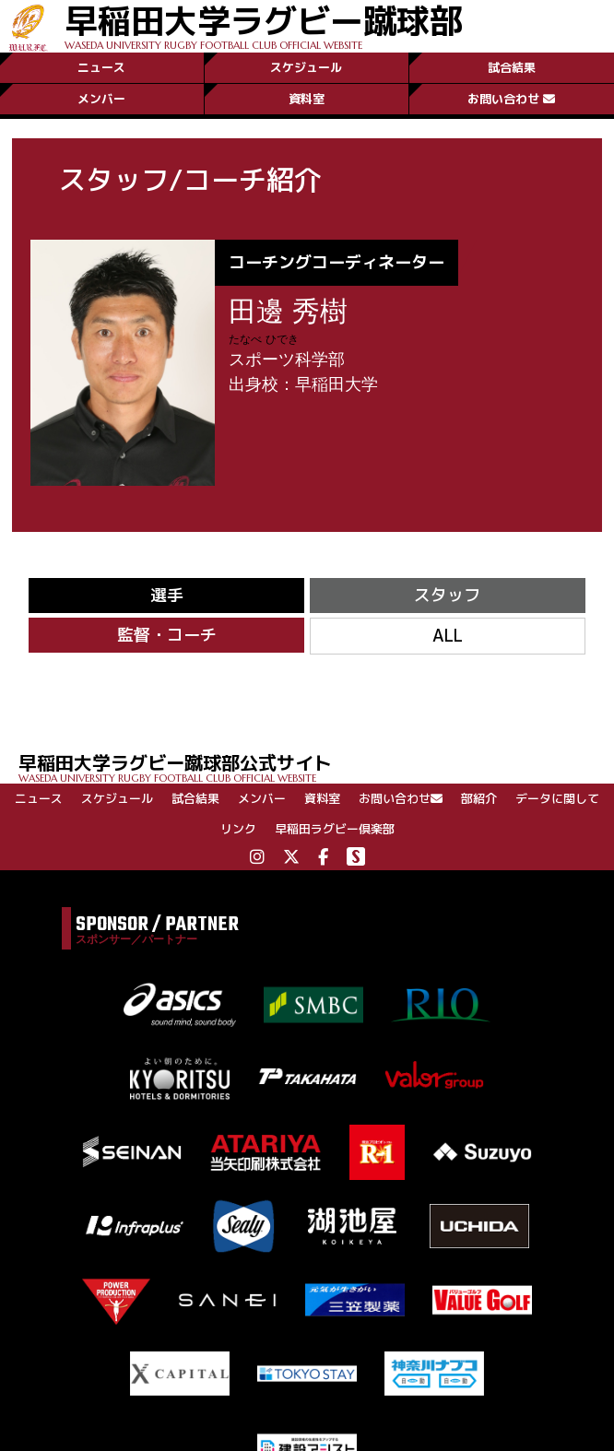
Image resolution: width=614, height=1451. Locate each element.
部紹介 (479, 798)
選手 (166, 595)
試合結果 (512, 67)
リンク (238, 828)
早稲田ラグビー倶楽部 (335, 828)
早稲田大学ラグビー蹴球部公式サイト (316, 766)
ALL (447, 635)
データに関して (557, 798)
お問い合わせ (511, 98)
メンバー (101, 98)
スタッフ (447, 595)
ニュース (101, 67)
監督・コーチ (167, 634)
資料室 (307, 98)
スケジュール (306, 67)
